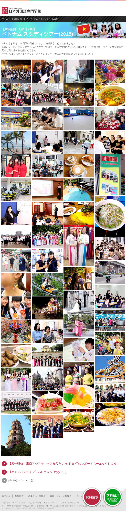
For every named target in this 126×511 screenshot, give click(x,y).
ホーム (5, 19)
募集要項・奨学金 (36, 496)
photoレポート (19, 19)
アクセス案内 (20, 503)
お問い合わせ (35, 503)
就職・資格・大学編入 (60, 496)
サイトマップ (51, 503)
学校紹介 (6, 496)
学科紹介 (19, 496)
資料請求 (6, 503)
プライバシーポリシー (70, 503)
